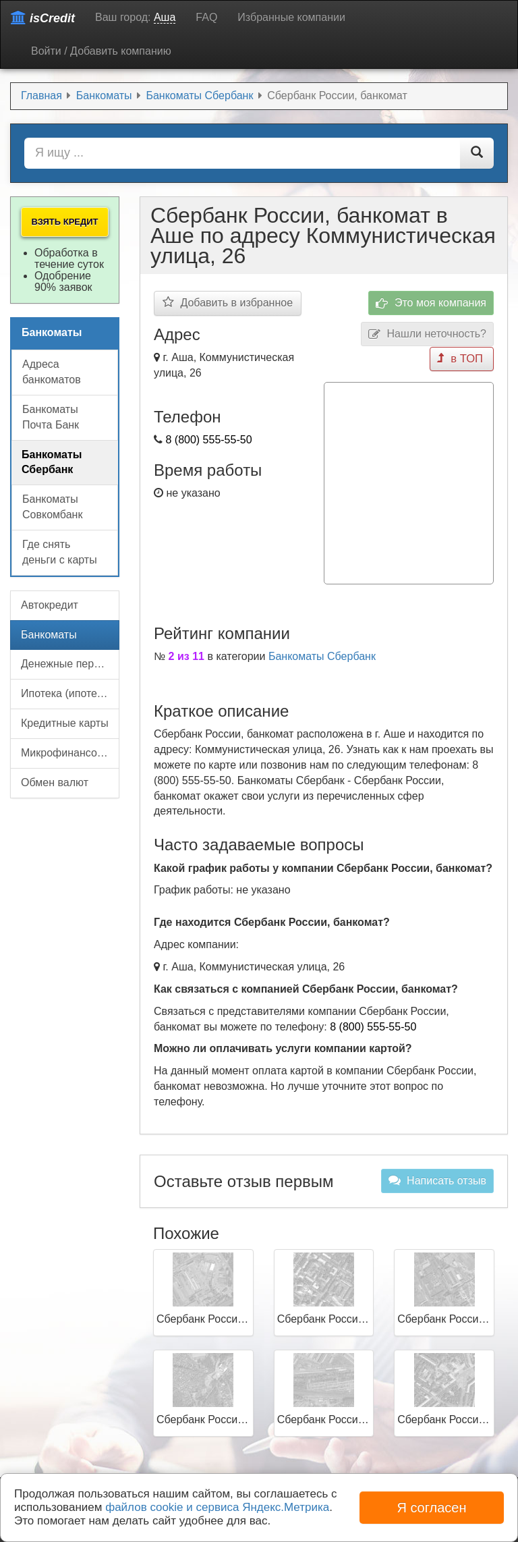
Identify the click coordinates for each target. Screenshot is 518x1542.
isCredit (43, 18)
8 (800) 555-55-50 (208, 439)
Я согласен (431, 1507)
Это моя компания (431, 303)
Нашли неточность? (427, 334)
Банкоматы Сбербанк (322, 654)
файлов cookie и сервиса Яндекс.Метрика (217, 1507)
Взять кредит (64, 222)
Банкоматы (49, 634)
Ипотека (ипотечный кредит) (70, 693)
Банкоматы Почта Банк (50, 417)
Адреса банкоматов (51, 371)
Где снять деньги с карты (59, 552)
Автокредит (49, 605)
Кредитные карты (65, 723)
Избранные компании (291, 17)
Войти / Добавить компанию (101, 51)
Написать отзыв (437, 1178)
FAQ (206, 17)
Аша (164, 17)
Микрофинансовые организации (70, 753)
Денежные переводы (70, 663)
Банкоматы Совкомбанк (52, 506)
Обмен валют (54, 782)
